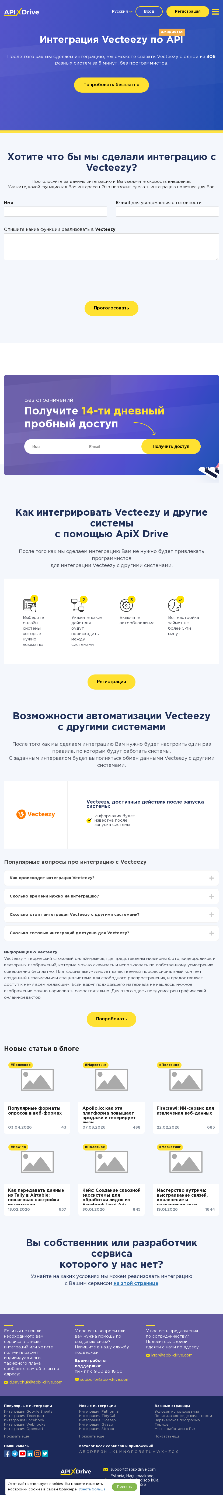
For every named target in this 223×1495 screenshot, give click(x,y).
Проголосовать (111, 308)
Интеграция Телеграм (24, 1416)
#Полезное (21, 1065)
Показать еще (16, 1436)
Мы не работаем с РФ (175, 1428)
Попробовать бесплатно (111, 85)
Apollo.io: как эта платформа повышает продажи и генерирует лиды (109, 1114)
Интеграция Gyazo (96, 1424)
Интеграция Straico (96, 1428)
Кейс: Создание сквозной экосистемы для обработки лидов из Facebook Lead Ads (111, 1197)
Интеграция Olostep (97, 1420)
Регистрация (188, 11)
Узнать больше (92, 1489)
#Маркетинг (95, 1065)
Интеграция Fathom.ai (99, 1411)
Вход (149, 11)
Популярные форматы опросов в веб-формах (35, 1110)
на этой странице (136, 1283)
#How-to (18, 1147)
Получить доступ (171, 446)
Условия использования (177, 1411)
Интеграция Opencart (23, 1428)
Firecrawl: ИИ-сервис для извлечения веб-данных (185, 1110)
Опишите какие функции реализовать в (60, 230)
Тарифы (162, 1424)
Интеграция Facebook (24, 1420)
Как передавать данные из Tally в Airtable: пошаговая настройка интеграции (36, 1197)
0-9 (175, 1451)
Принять (124, 1486)
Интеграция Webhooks (24, 1424)
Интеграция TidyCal (97, 1416)
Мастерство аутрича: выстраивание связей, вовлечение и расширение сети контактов (182, 1197)
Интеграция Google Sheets (28, 1411)
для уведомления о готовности (158, 203)
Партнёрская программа (177, 1420)
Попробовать (111, 1019)
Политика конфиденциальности (183, 1416)
